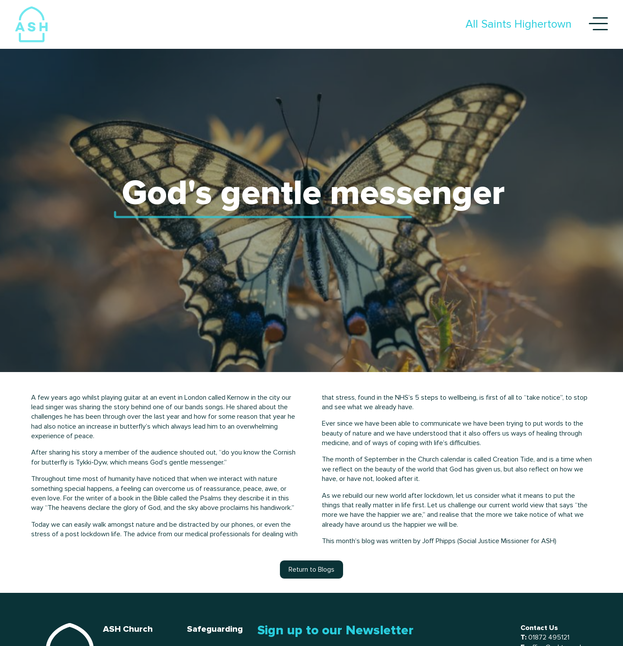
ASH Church (128, 629)
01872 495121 (548, 637)
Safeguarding (215, 629)
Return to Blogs (311, 569)
